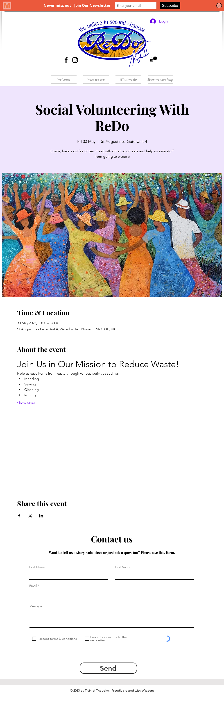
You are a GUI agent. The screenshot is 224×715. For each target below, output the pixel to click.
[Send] (108, 668)
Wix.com (148, 690)
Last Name (122, 567)
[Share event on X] (30, 515)
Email (33, 585)
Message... (37, 606)
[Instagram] (75, 60)
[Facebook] (66, 60)
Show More (26, 403)
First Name (37, 567)
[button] (153, 59)
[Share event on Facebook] (19, 515)
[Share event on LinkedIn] (41, 515)
